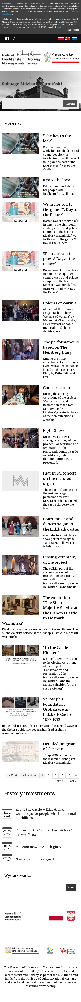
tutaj (59, 27)
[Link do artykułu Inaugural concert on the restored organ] (20, 481)
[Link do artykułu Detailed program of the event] (20, 751)
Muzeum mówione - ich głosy (38, 847)
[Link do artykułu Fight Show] (20, 438)
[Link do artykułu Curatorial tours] (20, 395)
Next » (59, 781)
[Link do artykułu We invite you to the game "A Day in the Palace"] (20, 212)
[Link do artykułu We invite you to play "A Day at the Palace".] (20, 261)
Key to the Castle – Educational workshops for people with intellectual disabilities (46, 813)
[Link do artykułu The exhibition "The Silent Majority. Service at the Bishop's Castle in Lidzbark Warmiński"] (20, 605)
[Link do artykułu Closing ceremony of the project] (20, 565)
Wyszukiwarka (17, 875)
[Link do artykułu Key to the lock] (20, 187)
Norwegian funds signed (35, 859)
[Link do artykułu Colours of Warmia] (20, 310)
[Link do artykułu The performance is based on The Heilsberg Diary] (20, 349)
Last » (72, 781)
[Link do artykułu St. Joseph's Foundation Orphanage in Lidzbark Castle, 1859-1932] (20, 707)
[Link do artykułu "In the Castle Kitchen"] (20, 655)
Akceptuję (73, 29)
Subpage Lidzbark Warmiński (32, 83)
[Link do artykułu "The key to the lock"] (20, 143)
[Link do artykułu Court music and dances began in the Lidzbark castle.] (20, 526)
